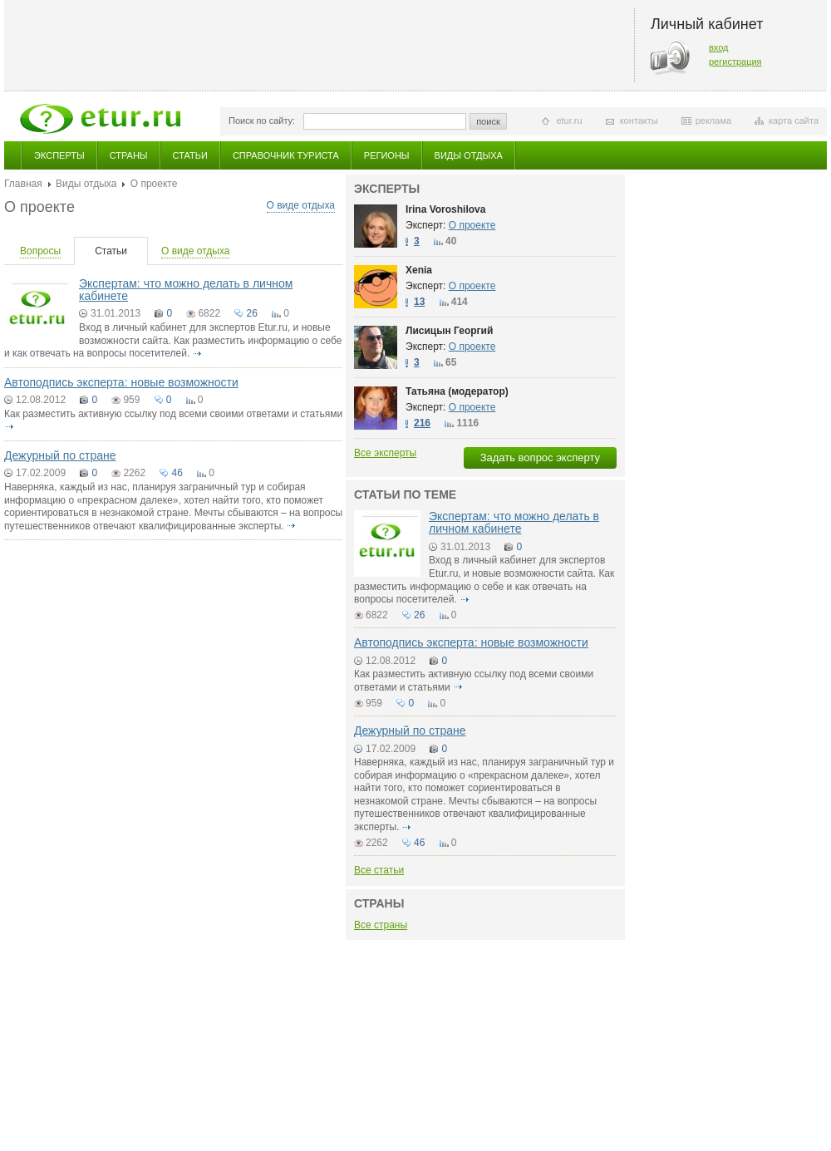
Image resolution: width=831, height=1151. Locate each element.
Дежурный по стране (60, 455)
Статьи (190, 155)
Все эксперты (385, 453)
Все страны (380, 925)
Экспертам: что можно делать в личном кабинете (186, 290)
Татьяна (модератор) (457, 391)
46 (176, 473)
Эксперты (59, 155)
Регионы (387, 155)
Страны (129, 155)
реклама (713, 120)
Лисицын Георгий (449, 331)
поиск (488, 121)
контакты (639, 120)
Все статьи (379, 870)
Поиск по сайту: (262, 120)
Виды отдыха (469, 155)
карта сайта (794, 120)
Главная (23, 183)
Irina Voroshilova (445, 209)
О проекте (472, 225)
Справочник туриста (286, 155)
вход (719, 47)
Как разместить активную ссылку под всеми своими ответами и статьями (173, 414)
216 (422, 423)
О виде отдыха (301, 205)
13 (419, 301)
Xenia (419, 270)
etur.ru (569, 120)
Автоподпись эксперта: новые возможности (121, 382)
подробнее (198, 353)
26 (251, 313)
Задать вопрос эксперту (540, 457)
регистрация (735, 61)
